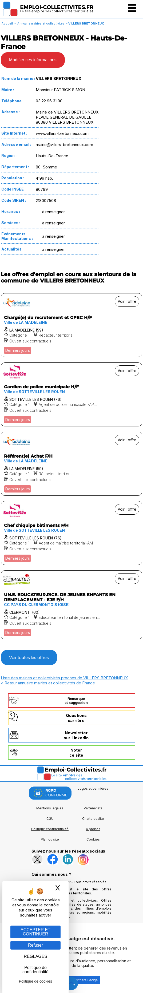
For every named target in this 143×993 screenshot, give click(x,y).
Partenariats (93, 808)
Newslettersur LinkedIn (76, 735)
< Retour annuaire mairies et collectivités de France (48, 682)
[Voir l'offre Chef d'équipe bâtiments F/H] (71, 533)
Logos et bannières (93, 788)
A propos (93, 829)
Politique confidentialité (50, 829)
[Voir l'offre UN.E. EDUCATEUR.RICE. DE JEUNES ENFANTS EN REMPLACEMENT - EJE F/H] (71, 605)
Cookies (93, 839)
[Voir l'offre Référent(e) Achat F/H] (71, 463)
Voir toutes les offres (29, 657)
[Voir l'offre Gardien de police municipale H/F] (71, 394)
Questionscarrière (76, 718)
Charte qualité (93, 819)
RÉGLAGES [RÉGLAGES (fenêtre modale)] (35, 956)
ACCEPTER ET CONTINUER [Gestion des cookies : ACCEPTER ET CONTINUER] (35, 931)
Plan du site (50, 839)
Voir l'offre (127, 301)
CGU (50, 819)
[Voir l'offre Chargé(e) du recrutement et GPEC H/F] (71, 325)
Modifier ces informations (33, 60)
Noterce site (76, 753)
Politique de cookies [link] (35, 981)
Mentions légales (49, 808)
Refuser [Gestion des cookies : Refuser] (35, 945)
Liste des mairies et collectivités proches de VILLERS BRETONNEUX (64, 677)
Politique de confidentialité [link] (35, 969)
